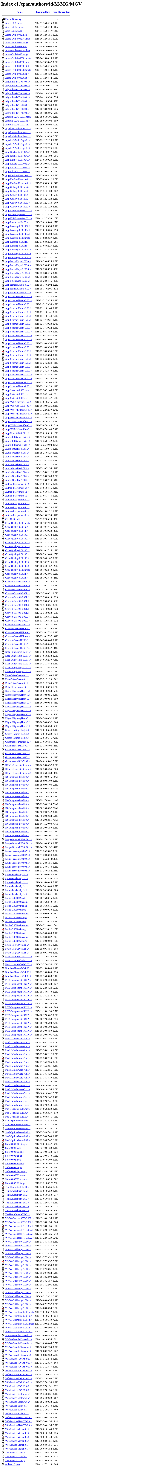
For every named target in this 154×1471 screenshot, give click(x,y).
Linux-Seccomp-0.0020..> (18, 851)
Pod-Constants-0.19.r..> (16, 1113)
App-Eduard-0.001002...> (17, 163)
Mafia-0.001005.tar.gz (16, 941)
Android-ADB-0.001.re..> (17, 120)
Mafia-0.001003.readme (17, 913)
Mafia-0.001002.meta (15, 898)
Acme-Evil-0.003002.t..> (17, 77)
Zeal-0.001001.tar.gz (15, 1460)
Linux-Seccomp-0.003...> (17, 863)
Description (64, 12)
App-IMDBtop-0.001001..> (18, 210)
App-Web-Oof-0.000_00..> (18, 406)
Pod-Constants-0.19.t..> (16, 1116)
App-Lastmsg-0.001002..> (18, 226)
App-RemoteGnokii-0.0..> (18, 284)
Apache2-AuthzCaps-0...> (18, 140)
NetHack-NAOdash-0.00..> (18, 956)
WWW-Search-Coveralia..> (18, 1335)
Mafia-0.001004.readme (17, 925)
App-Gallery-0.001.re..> (17, 191)
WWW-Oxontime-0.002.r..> (18, 1327)
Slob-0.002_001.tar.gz (16, 1171)
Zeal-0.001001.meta (15, 1452)
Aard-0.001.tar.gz (13, 31)
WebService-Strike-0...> (17, 1405)
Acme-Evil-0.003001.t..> (17, 66)
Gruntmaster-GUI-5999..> (18, 761)
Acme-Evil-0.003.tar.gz (16, 54)
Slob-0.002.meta (13, 1159)
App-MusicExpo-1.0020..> (18, 261)
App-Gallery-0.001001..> (17, 199)
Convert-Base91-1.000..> (17, 616)
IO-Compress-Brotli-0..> (17, 777)
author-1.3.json (12, 1464)
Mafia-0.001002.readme (17, 902)
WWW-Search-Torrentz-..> (18, 1347)
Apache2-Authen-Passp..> (18, 128)
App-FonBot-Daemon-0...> (18, 175)
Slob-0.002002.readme (16, 1179)
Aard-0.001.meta (13, 23)
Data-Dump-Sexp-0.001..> (18, 652)
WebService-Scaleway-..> (17, 1394)
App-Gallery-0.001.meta (17, 187)
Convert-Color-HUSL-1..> (18, 640)
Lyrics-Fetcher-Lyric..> (16, 874)
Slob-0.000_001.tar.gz (16, 1144)
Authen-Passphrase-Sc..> (17, 484)
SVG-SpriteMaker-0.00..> (17, 1120)
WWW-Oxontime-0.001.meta (19, 1312)
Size (55, 12)
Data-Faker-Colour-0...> (17, 675)
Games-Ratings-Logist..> (17, 730)
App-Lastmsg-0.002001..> (18, 249)
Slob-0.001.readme (14, 1152)
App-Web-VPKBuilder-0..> (18, 409)
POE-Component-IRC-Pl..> (18, 980)
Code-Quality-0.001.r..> (16, 527)
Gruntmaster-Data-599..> (17, 745)
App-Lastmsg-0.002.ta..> (17, 245)
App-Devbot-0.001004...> (17, 152)
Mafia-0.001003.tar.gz (16, 917)
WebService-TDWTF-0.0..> (18, 1417)
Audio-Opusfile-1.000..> (17, 472)
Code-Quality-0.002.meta (17, 570)
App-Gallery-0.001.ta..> (17, 195)
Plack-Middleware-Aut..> (17, 1038)
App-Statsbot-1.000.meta (17, 390)
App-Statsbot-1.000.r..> (16, 394)
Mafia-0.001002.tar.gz (16, 906)
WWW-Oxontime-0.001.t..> (18, 1320)
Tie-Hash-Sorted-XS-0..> (17, 1214)
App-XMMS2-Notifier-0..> (18, 421)
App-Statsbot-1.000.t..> (16, 398)
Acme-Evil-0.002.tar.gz (16, 42)
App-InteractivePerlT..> (16, 222)
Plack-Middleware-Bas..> (17, 1085)
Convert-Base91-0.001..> (17, 581)
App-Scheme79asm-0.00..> (18, 296)
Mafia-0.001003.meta (15, 909)
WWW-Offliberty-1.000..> (18, 1241)
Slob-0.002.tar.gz (13, 1167)
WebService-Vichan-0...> (17, 1429)
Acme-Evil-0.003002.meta (18, 70)
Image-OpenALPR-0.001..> (18, 839)
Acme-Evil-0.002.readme (17, 38)
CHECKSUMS (12, 519)
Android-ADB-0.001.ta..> (17, 124)
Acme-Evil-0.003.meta (16, 46)
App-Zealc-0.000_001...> (17, 433)
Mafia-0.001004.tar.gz (16, 929)
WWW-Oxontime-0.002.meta (19, 1323)
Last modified (43, 12)
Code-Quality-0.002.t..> (16, 577)
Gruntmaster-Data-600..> (17, 749)
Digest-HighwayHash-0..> (18, 691)
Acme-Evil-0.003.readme (17, 50)
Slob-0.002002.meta (15, 1175)
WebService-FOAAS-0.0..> (18, 1359)
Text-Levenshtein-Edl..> (17, 1191)
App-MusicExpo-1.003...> (18, 273)
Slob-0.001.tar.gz (13, 1155)
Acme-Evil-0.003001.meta (18, 58)
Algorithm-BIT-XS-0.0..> (17, 81)
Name (20, 12)
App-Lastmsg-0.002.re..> (17, 242)
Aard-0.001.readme (14, 27)
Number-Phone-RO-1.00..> (18, 968)
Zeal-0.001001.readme (16, 1456)
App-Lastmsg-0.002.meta (17, 238)
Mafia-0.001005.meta (15, 933)
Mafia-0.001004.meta (15, 921)
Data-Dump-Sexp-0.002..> (18, 663)
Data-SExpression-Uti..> (17, 687)
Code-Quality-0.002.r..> (16, 574)
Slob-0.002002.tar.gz (15, 1183)
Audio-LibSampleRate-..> (17, 437)
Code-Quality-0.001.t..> (16, 531)
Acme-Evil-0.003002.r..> (17, 74)
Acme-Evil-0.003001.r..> (17, 62)
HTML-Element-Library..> (18, 765)
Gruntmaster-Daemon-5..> (18, 741)
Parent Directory (13, 19)
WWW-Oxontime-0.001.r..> (18, 1316)
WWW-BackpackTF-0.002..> (19, 1218)
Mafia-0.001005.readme (17, 937)
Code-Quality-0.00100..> (17, 534)
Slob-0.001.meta (13, 1148)
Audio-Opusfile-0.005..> (17, 449)
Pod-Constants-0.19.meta (17, 1109)
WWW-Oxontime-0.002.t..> (18, 1331)
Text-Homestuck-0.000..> (17, 1187)
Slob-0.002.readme (14, 1163)
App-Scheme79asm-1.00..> (18, 378)
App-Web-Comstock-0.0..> (18, 402)
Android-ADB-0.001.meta (18, 117)
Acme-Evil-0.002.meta (16, 35)
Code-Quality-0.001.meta (17, 523)
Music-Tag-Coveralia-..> (17, 945)
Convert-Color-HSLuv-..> (17, 628)
